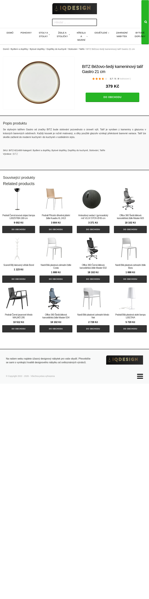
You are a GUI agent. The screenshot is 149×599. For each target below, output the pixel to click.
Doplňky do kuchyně (56, 49)
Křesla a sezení (81, 36)
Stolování (72, 49)
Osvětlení (100, 32)
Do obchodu (113, 97)
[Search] (145, 22)
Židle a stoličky (62, 34)
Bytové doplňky (140, 34)
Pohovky (26, 32)
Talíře (81, 49)
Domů (10, 32)
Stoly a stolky (43, 34)
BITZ (15, 154)
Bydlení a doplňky (19, 49)
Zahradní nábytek (122, 34)
